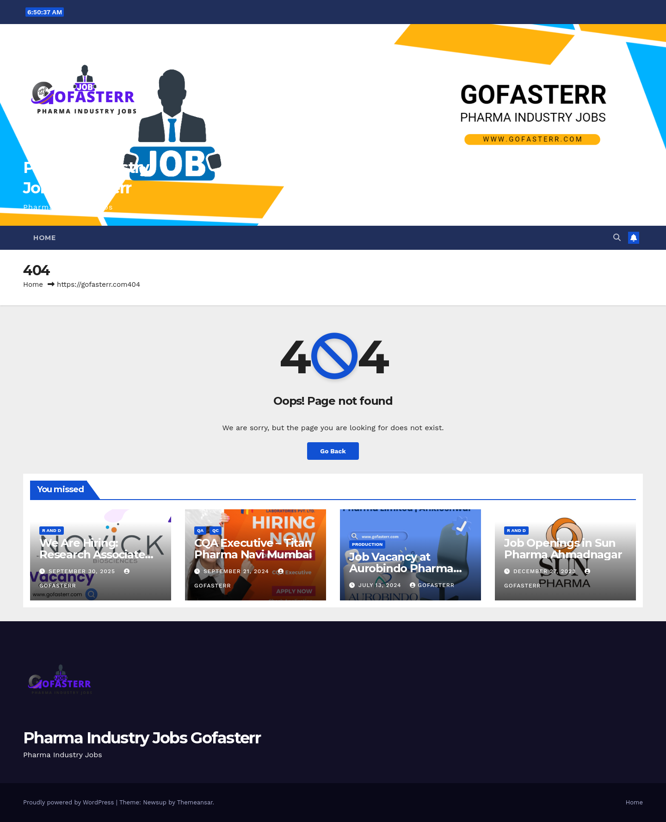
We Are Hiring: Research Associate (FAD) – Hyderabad (92, 554)
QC (215, 530)
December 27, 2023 (545, 571)
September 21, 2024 (237, 571)
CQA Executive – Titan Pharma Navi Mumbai (253, 548)
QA (200, 530)
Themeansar (195, 802)
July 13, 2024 (380, 585)
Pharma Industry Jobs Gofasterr (141, 738)
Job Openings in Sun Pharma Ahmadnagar (563, 548)
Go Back (333, 450)
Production (367, 544)
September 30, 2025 (83, 571)
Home (44, 238)
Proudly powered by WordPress (69, 802)
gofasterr (432, 585)
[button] (617, 237)
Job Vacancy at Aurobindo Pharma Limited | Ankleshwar (406, 568)
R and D (51, 530)
